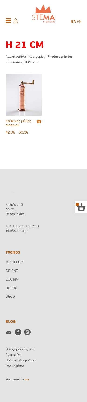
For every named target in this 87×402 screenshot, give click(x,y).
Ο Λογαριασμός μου (20, 349)
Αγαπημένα (14, 355)
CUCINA (12, 279)
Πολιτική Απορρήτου (21, 360)
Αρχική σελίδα (16, 57)
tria (27, 379)
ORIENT (12, 271)
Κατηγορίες (37, 57)
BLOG (11, 322)
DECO (10, 297)
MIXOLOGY (14, 262)
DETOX (11, 288)
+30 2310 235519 (26, 226)
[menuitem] (73, 22)
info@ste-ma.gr (17, 231)
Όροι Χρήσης (15, 366)
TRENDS (13, 253)
